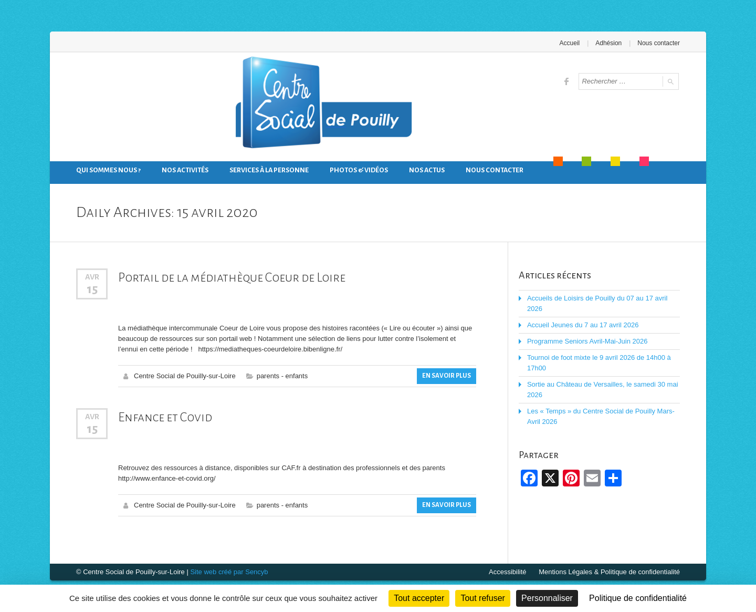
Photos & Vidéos (359, 170)
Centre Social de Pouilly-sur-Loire (185, 376)
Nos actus (427, 170)
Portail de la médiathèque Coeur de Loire (231, 277)
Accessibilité (508, 572)
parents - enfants (282, 376)
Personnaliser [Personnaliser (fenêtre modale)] (547, 598)
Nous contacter (658, 43)
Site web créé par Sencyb (229, 572)
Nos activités (185, 170)
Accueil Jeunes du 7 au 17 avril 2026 (582, 325)
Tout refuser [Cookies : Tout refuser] (482, 598)
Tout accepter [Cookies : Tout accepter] (419, 598)
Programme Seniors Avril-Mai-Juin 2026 (587, 341)
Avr (92, 277)
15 (92, 289)
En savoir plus (446, 375)
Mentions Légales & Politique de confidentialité (609, 572)
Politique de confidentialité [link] (638, 598)
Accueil (570, 43)
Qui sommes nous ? (108, 170)
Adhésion (608, 43)
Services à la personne (269, 170)
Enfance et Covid (165, 417)
